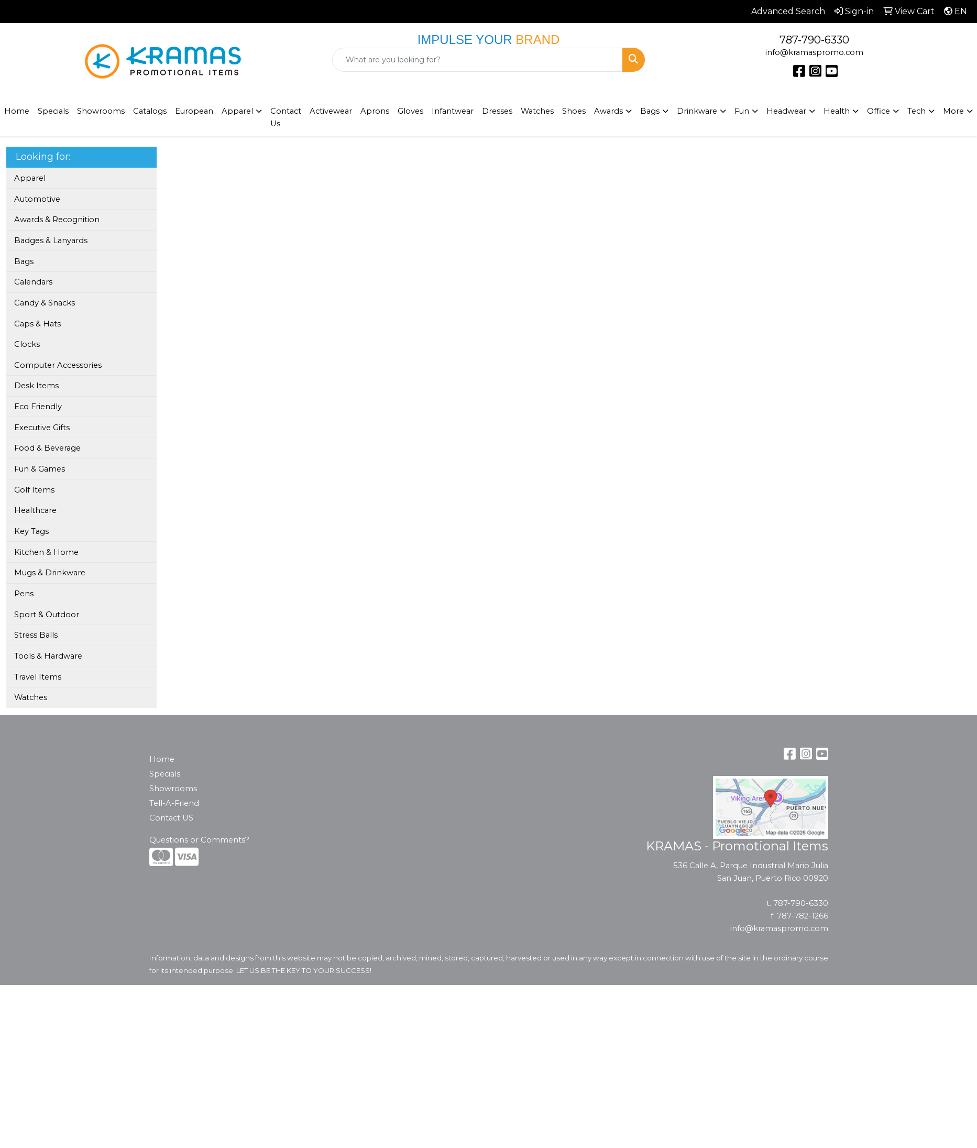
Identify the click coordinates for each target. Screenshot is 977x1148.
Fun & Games (39, 469)
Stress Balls (36, 635)
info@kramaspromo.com (814, 52)
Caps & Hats (37, 324)
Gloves (410, 111)
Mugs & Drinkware (49, 572)
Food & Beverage (47, 448)
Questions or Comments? (199, 840)
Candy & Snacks (44, 303)
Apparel (30, 178)
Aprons (374, 111)
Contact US (171, 818)
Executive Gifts (42, 427)
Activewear (331, 111)
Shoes (574, 111)
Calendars (33, 282)
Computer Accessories (58, 365)
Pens (24, 593)
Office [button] (878, 111)
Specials (53, 111)
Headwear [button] (786, 111)
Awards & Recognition (57, 219)
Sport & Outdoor (46, 614)
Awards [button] (608, 111)
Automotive (37, 199)
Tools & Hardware (48, 656)
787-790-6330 (814, 40)
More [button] (953, 111)
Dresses (497, 111)
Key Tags (31, 531)
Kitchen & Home (46, 552)
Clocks (27, 344)
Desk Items (36, 385)
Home (161, 759)
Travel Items (37, 677)
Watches (537, 111)
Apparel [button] (237, 111)
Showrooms (173, 788)
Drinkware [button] (697, 111)
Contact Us (285, 117)
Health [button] (837, 111)
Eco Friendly (38, 406)
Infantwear (453, 111)
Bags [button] (650, 111)
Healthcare (35, 510)
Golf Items (34, 490)
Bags (24, 261)
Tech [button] (916, 111)
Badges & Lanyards (50, 240)
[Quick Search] (477, 60)
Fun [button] (741, 111)
